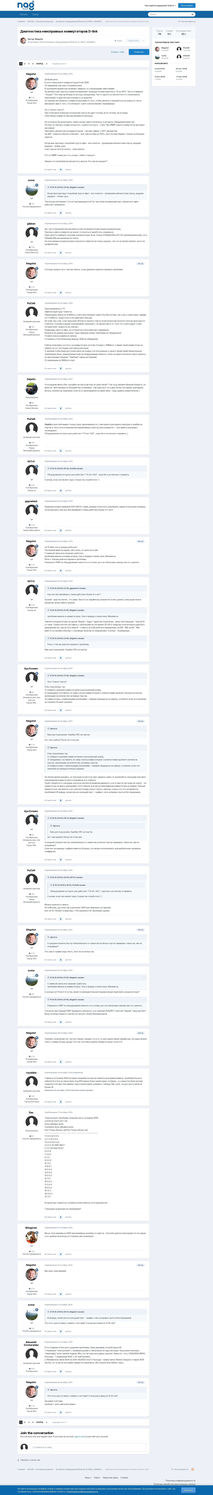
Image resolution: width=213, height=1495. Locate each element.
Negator (39, 39)
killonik (186, 56)
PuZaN (31, 303)
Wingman (31, 1227)
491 (31, 327)
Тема (97, 1477)
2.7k (32, 97)
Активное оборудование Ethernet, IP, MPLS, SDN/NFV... (71, 42)
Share (118, 41)
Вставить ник (50, 169)
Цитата (68, 169)
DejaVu (31, 379)
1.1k (31, 204)
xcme (31, 180)
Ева (31, 1112)
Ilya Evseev (31, 668)
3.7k (32, 525)
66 (31, 403)
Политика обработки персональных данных (174, 1484)
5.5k (32, 485)
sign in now (80, 1436)
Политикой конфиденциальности (82, 1491)
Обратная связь (110, 1477)
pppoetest (31, 501)
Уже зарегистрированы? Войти (160, 5)
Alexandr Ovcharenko (31, 1344)
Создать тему (117, 52)
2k (31, 692)
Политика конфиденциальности (180, 1480)
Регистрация (187, 5)
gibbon (31, 223)
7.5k (32, 247)
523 (32, 1369)
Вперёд (39, 64)
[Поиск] (161, 14)
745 (31, 1096)
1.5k (31, 1251)
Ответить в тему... (43, 1447)
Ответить (139, 52)
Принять (188, 1490)
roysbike (31, 1072)
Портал (35, 14)
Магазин (23, 14)
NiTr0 (31, 461)
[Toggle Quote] (48, 187)
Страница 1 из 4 (59, 64)
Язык (88, 1477)
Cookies (124, 1477)
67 (31, 1136)
